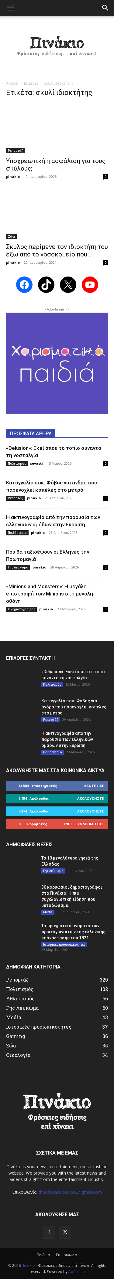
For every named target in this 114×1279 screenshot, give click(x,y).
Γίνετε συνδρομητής (83, 824)
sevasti (36, 463)
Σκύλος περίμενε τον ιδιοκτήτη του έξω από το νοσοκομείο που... (57, 250)
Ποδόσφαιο (17, 533)
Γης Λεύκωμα (18, 567)
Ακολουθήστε (90, 798)
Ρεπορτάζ (15, 150)
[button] (10, 8)
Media (48, 912)
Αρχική (12, 83)
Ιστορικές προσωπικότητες (64, 944)
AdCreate (76, 1271)
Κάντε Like (94, 785)
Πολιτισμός (17, 463)
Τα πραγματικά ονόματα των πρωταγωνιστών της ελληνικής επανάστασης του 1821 (73, 931)
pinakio (13, 176)
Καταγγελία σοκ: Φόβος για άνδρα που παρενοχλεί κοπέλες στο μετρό (73, 706)
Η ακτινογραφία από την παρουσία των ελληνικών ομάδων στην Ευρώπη (67, 739)
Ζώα (11, 236)
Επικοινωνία (66, 1254)
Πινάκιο (43, 1254)
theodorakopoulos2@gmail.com (70, 1192)
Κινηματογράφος (21, 609)
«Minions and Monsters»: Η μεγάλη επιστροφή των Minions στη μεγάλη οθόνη (49, 593)
